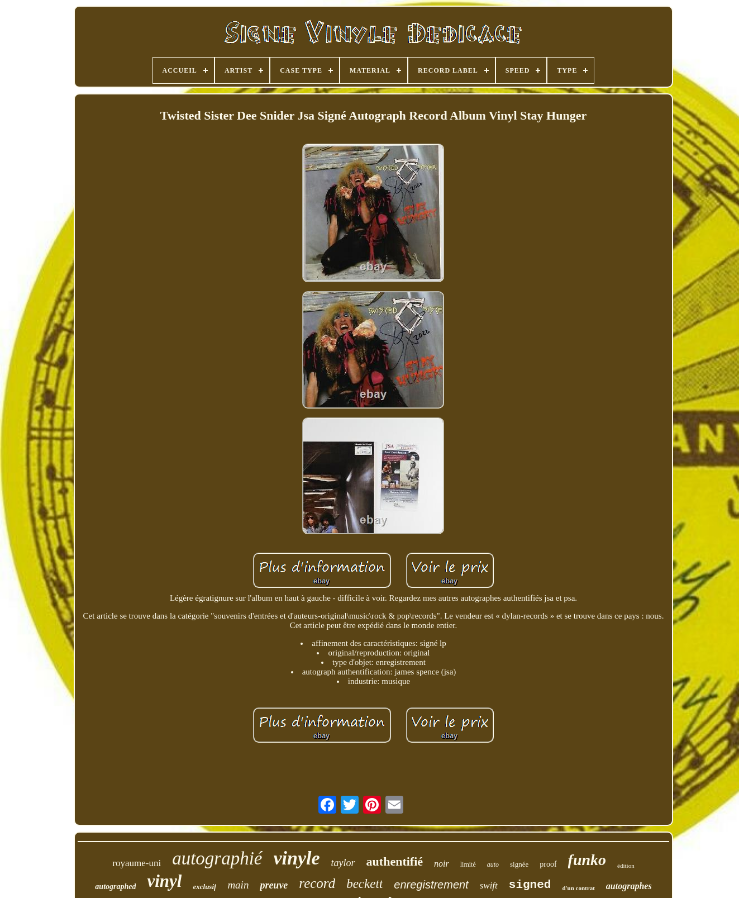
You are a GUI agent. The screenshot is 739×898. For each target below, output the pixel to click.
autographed (115, 886)
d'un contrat (578, 888)
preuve (274, 885)
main (238, 885)
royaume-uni (136, 863)
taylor (343, 862)
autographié (217, 858)
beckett (364, 884)
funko (587, 859)
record (317, 883)
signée (519, 864)
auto (493, 864)
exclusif (204, 886)
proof (548, 864)
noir (441, 863)
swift (489, 885)
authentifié (394, 861)
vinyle (297, 858)
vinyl (164, 881)
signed (530, 884)
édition (626, 865)
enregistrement (431, 884)
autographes (629, 886)
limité (468, 864)
